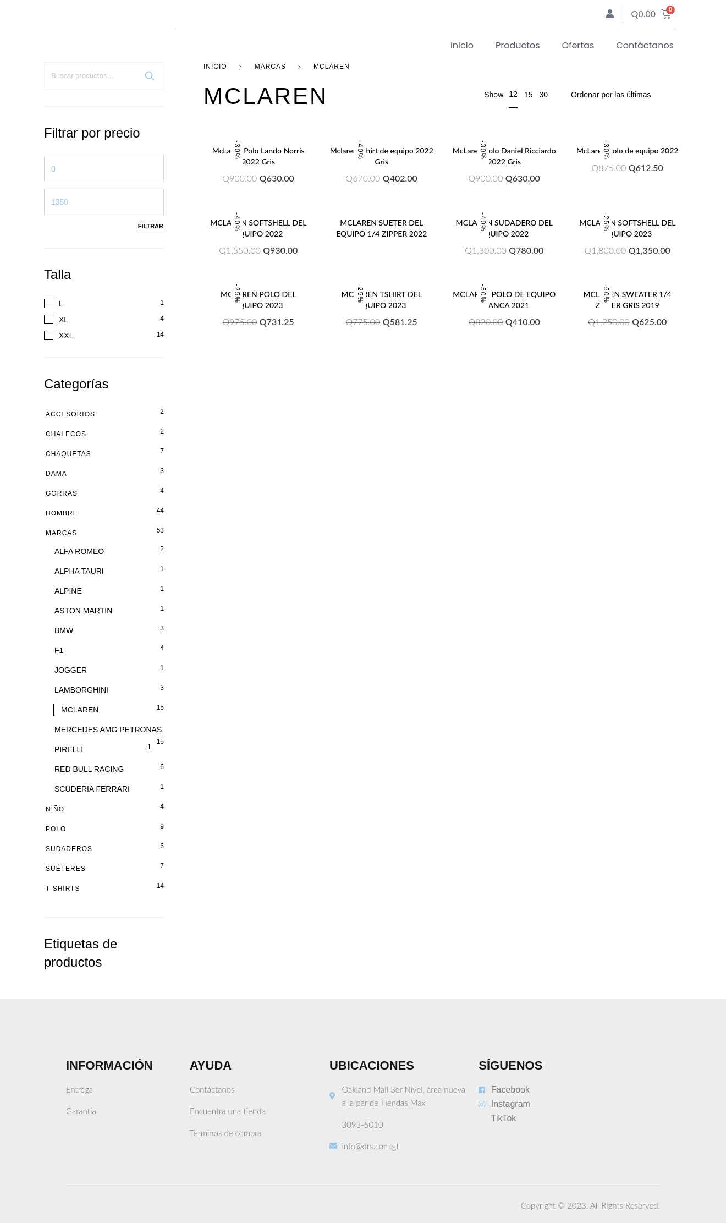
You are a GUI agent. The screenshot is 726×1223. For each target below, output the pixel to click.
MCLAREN (79, 709)
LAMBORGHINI (81, 689)
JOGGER (70, 670)
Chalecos (66, 434)
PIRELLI (68, 749)
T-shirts (63, 888)
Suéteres (66, 869)
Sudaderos (69, 849)
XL (63, 319)
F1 (58, 650)
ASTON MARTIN (83, 610)
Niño (55, 809)
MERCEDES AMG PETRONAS (108, 729)
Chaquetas (68, 454)
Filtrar (150, 226)
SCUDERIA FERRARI (92, 789)
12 (513, 94)
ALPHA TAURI (79, 571)
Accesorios (70, 414)
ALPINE (68, 590)
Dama (56, 474)
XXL (66, 335)
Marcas (61, 533)
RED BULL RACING (89, 769)
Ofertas (578, 45)
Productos (518, 45)
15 (528, 94)
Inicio (462, 45)
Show (493, 94)
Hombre (62, 513)
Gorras (62, 493)
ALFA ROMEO (79, 551)
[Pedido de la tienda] (623, 94)
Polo (56, 829)
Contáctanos (645, 45)
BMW (63, 630)
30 (543, 94)
